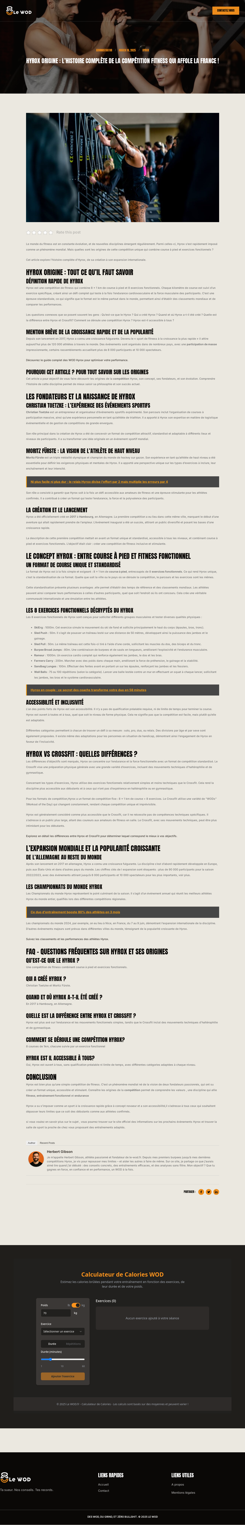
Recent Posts (47, 1143)
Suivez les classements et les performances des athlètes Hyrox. (67, 939)
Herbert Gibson (60, 1152)
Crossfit (162, 10)
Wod (200, 10)
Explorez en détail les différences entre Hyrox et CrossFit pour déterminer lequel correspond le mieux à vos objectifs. (101, 836)
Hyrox (182, 10)
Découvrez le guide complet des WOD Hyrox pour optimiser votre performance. (77, 360)
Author (31, 1143)
